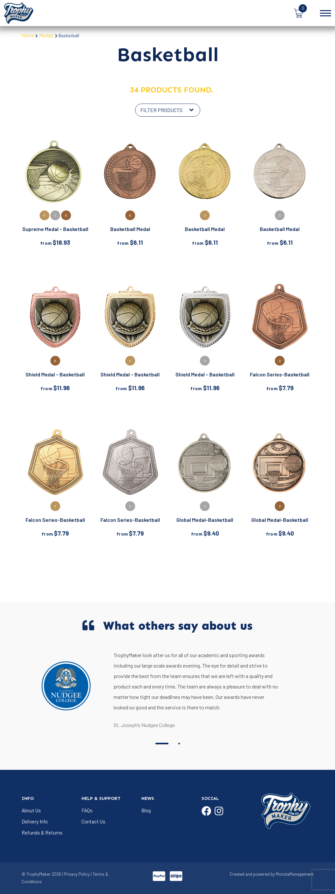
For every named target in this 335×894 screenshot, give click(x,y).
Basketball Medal (130, 229)
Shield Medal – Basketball (55, 374)
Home (28, 35)
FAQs (87, 810)
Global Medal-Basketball (204, 520)
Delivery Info (35, 821)
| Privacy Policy (76, 874)
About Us (31, 810)
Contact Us (93, 821)
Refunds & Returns (42, 833)
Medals (46, 35)
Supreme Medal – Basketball (55, 229)
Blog (146, 810)
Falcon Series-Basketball (279, 374)
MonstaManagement (294, 874)
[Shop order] (167, 110)
